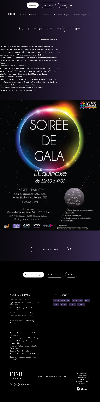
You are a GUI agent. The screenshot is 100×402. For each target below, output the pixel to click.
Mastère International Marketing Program (22, 322)
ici (1, 93)
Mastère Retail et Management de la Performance (23, 347)
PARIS (63, 304)
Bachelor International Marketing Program (22, 317)
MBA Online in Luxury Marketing (21, 313)
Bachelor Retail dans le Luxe (20, 351)
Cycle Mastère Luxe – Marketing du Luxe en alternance (24, 304)
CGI (65, 376)
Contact (40, 376)
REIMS (72, 304)
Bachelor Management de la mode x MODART (23, 358)
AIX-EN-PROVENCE (62, 301)
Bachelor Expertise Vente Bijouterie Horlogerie (23, 334)
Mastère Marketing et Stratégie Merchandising (21, 342)
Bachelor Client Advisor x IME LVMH (23, 354)
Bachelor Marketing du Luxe (20, 300)
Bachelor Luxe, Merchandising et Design (24, 338)
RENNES (81, 304)
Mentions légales (50, 376)
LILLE (87, 301)
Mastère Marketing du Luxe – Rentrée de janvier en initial (24, 309)
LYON (56, 304)
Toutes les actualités (50, 249)
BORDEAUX (77, 301)
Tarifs (60, 376)
